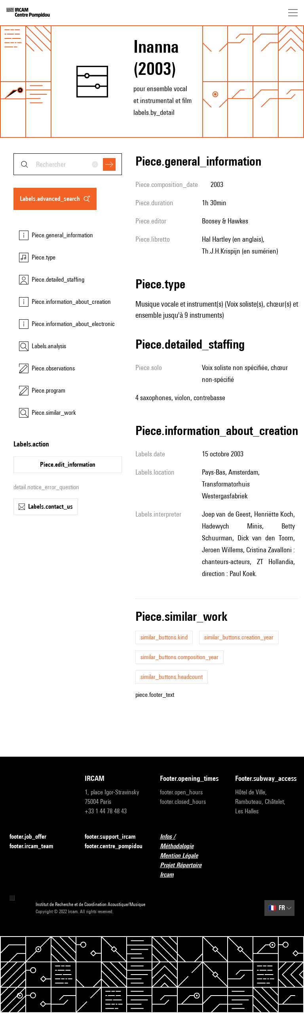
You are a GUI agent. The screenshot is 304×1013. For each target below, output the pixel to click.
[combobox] (67, 164)
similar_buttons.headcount (172, 677)
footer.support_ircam (114, 837)
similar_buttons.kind (164, 637)
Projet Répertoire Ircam (189, 869)
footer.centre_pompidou (113, 846)
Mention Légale (183, 856)
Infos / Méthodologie (189, 841)
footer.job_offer (33, 837)
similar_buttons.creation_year (239, 637)
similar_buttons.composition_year (179, 657)
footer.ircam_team (36, 846)
